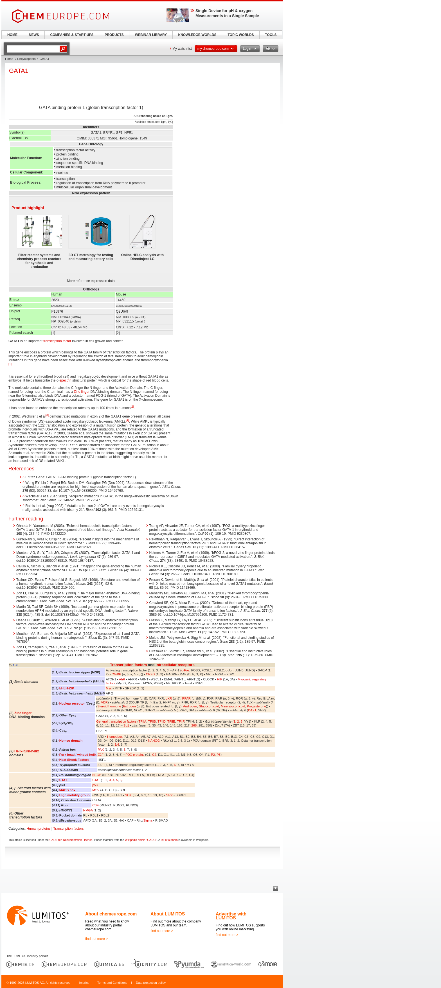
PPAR (186, 698)
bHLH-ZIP (66, 688)
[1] (10, 364)
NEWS (34, 35)
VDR (104, 702)
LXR (169, 698)
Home (9, 58)
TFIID (161, 721)
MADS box (67, 790)
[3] (47, 415)
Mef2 (95, 790)
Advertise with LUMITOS (231, 916)
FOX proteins (134, 754)
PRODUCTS (114, 35)
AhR (122, 679)
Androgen (190, 706)
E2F (101, 754)
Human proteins (39, 829)
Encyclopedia (26, 58)
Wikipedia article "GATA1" (141, 840)
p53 (95, 785)
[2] (132, 406)
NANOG (154, 740)
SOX (128, 795)
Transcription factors (128, 665)
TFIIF (180, 721)
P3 (218, 754)
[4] (127, 420)
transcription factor (57, 341)
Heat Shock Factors (74, 759)
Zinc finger (81, 392)
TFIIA (142, 721)
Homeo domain (70, 740)
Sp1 (126, 725)
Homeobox (115, 736)
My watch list (182, 49)
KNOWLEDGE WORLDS (197, 35)
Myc (109, 688)
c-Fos (185, 670)
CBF (95, 805)
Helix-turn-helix (26, 751)
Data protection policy (151, 982)
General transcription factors (116, 721)
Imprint (84, 982)
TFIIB (152, 721)
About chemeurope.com (111, 914)
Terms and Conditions (112, 982)
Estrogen (129, 706)
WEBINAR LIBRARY (151, 35)
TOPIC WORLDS (241, 35)
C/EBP (116, 674)
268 (194, 725)
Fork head (67, 754)
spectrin (65, 380)
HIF (219, 679)
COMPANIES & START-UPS (71, 35)
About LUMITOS (167, 914)
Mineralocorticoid (233, 706)
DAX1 (252, 710)
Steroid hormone (109, 706)
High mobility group (74, 795)
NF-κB (96, 775)
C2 (154, 754)
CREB (150, 674)
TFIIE (171, 721)
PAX (101, 749)
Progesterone (256, 706)
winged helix (86, 754)
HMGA (88, 810)
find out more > (96, 939)
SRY (169, 795)
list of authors (169, 840)
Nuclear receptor (72, 703)
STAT (63, 780)
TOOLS (270, 35)
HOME (12, 35)
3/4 (116, 744)
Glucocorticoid (209, 706)
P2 (213, 754)
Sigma (147, 820)
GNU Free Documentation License (71, 840)
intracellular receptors (175, 665)
